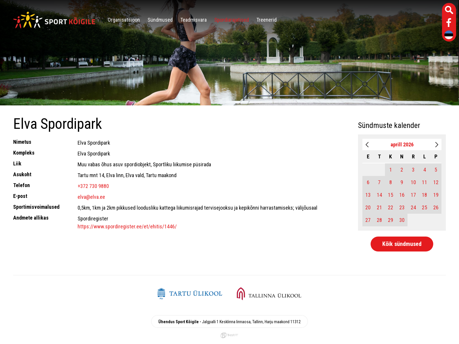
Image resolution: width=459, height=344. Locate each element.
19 (436, 195)
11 (424, 182)
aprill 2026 (402, 144)
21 (379, 207)
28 (379, 220)
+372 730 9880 (93, 186)
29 (390, 220)
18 (424, 195)
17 (413, 195)
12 (436, 182)
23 (402, 207)
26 (436, 207)
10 (413, 182)
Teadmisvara (193, 20)
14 (379, 195)
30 (402, 220)
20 (368, 207)
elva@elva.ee (91, 197)
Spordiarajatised (231, 20)
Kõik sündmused (402, 243)
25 (424, 207)
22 (390, 207)
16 (402, 195)
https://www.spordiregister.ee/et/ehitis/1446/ (127, 226)
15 (390, 195)
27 (368, 220)
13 (368, 195)
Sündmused (160, 20)
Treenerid (266, 20)
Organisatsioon (124, 20)
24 (413, 207)
